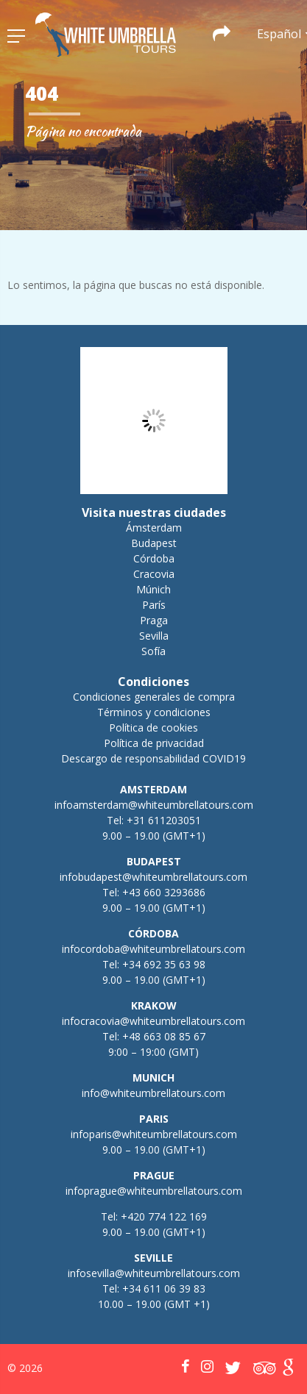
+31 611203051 (164, 820)
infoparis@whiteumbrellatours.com (154, 1134)
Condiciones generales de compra (154, 697)
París (154, 605)
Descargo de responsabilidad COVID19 (153, 758)
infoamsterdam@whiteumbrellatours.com (153, 805)
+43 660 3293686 (163, 892)
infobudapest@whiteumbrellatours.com (153, 877)
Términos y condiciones (154, 712)
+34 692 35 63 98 (163, 964)
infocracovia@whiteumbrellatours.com (153, 1021)
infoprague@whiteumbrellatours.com (154, 1191)
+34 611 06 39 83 (163, 1288)
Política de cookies (153, 727)
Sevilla (154, 636)
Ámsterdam (154, 528)
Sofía (153, 651)
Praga (154, 620)
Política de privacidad (154, 743)
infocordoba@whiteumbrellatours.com (153, 949)
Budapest (154, 543)
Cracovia (153, 574)
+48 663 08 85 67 (163, 1036)
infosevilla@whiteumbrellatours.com (154, 1273)
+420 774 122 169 (162, 1216)
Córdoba (153, 558)
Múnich (153, 589)
